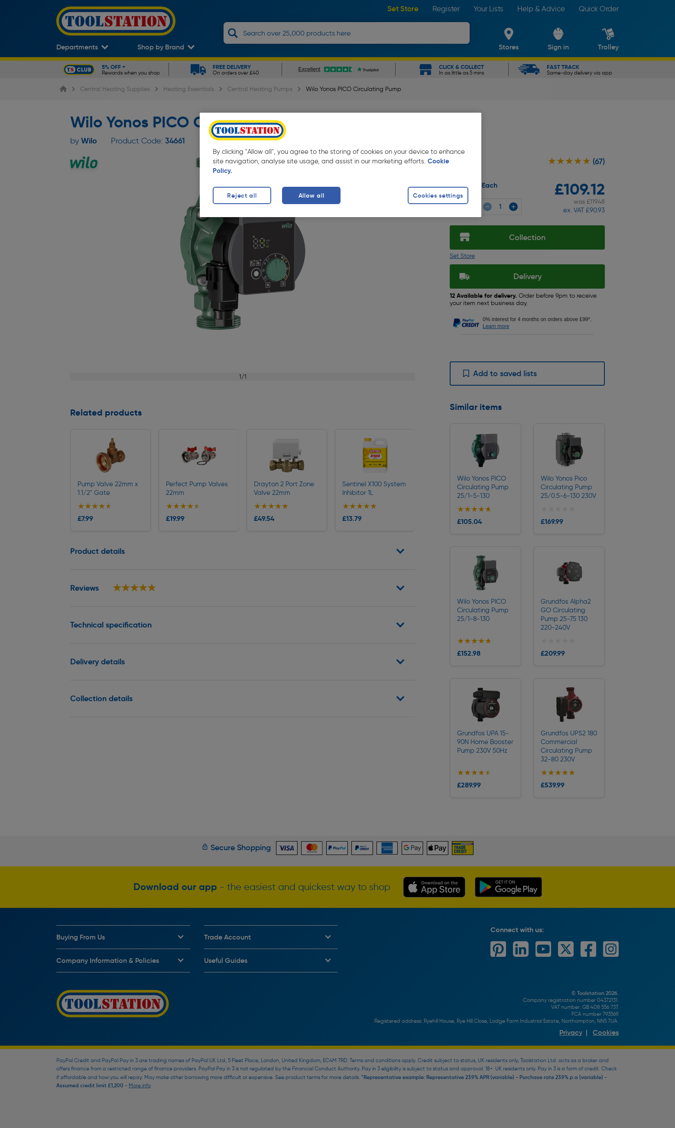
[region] (340, 165)
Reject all (241, 195)
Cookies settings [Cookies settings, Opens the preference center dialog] (438, 195)
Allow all (311, 195)
